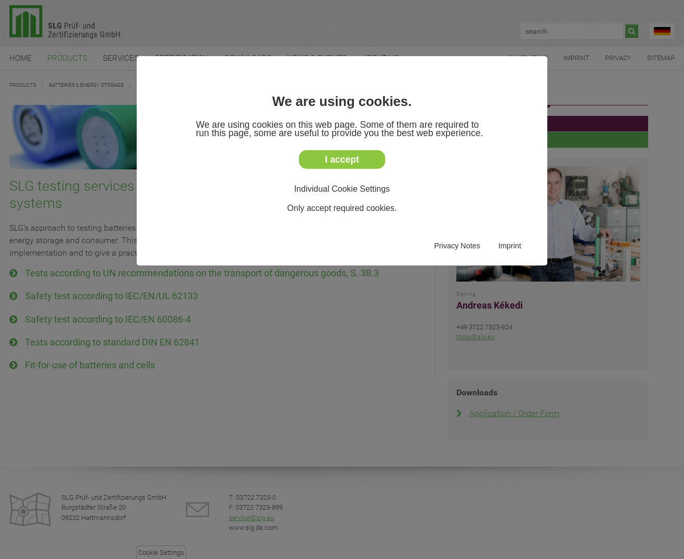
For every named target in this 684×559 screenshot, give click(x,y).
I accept (342, 159)
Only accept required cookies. (342, 208)
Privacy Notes (457, 246)
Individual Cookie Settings (342, 188)
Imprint (509, 246)
